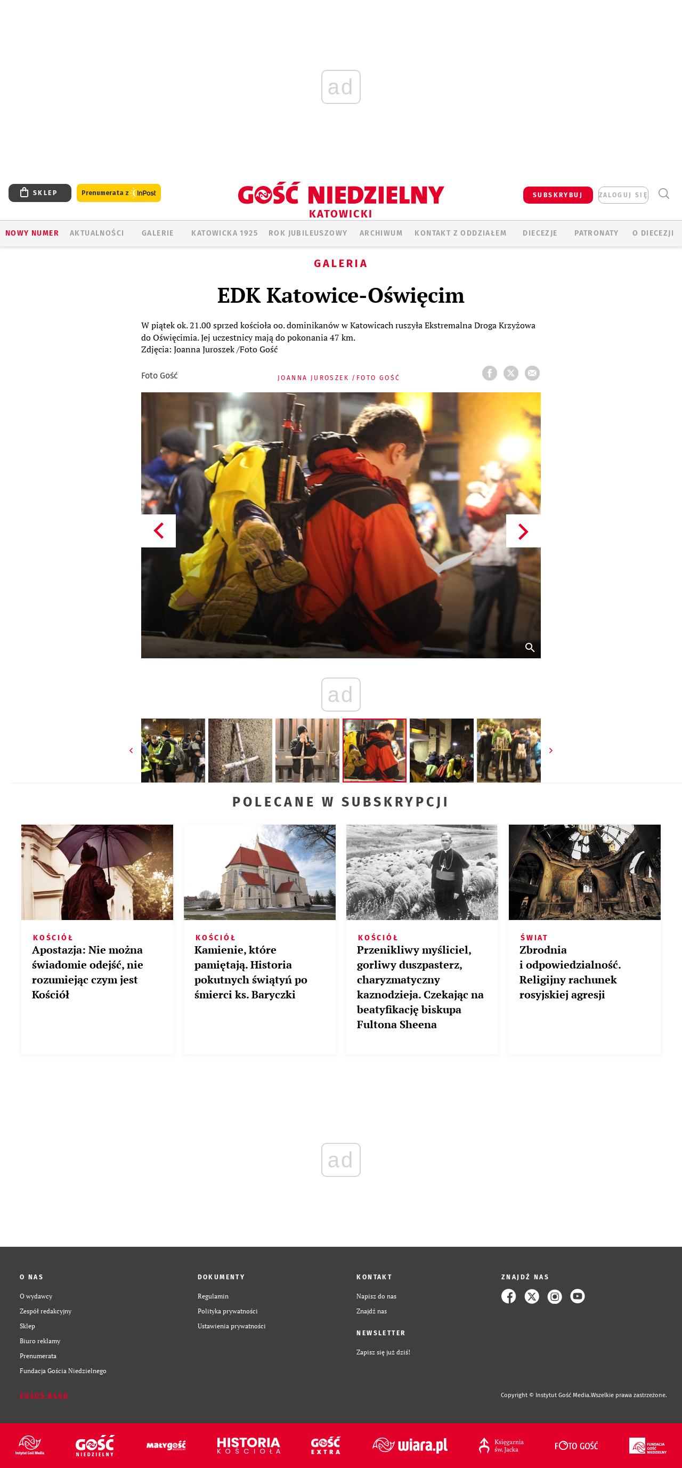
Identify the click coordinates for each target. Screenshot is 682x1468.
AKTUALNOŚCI (97, 233)
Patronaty (596, 233)
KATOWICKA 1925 (224, 233)
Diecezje (540, 233)
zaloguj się (623, 195)
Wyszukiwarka (663, 194)
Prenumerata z (119, 193)
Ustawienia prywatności (232, 1326)
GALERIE (158, 233)
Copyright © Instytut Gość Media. (546, 1395)
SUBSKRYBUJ (558, 195)
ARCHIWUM (381, 233)
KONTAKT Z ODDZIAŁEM (461, 233)
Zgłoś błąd (44, 1395)
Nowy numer (32, 233)
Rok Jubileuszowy (308, 233)
